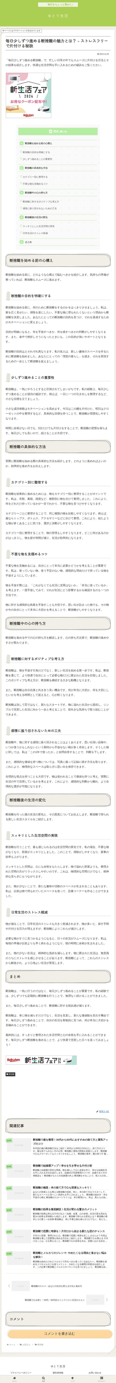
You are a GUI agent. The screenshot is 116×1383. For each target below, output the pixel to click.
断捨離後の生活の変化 (36, 217)
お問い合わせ (95, 1373)
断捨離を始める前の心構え (38, 143)
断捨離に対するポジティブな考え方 (41, 201)
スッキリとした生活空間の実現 (39, 226)
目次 (56, 131)
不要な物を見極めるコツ (35, 184)
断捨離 (10, 1075)
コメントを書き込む (59, 1334)
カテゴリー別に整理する (35, 177)
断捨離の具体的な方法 (36, 168)
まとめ (28, 242)
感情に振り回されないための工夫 (40, 208)
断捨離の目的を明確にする (36, 152)
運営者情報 (58, 1373)
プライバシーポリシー (21, 1373)
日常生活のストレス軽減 (35, 233)
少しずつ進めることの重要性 (37, 159)
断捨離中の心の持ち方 (36, 193)
